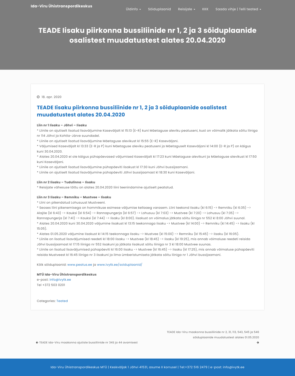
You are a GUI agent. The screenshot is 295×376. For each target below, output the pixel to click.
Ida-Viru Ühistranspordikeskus (61, 6)
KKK (205, 9)
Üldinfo (133, 9)
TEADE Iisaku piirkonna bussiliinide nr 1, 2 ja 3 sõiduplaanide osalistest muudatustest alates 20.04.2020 (132, 111)
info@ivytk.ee (60, 280)
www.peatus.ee (79, 265)
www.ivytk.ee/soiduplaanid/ (119, 265)
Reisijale (186, 9)
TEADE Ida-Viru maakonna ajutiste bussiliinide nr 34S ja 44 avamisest (88, 342)
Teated (62, 301)
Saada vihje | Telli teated (238, 9)
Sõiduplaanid (159, 9)
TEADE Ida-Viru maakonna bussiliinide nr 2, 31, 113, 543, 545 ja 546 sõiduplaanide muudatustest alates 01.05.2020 (213, 334)
